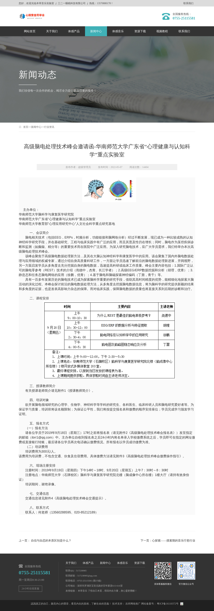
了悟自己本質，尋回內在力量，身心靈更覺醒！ (112, 590)
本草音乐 (82, 590)
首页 (25, 127)
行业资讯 (49, 127)
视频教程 (162, 31)
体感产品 (74, 31)
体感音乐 (118, 31)
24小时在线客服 (30, 588)
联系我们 (188, 3)
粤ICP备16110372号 (167, 603)
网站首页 (29, 31)
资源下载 (140, 31)
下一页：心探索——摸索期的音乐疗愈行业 (168, 540)
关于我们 (52, 31)
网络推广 (135, 603)
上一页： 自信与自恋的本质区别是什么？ (45, 540)
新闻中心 (96, 31)
